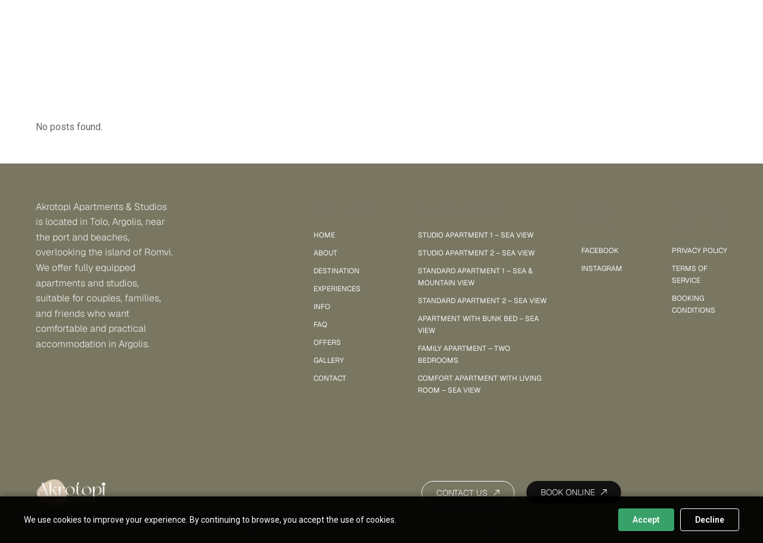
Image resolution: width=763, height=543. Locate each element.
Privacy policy (699, 250)
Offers (327, 342)
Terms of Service (690, 274)
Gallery (500, 19)
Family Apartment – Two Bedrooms (464, 354)
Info (322, 306)
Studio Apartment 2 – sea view (476, 253)
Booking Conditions (693, 304)
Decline (709, 520)
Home (324, 235)
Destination (336, 271)
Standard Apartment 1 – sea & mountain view (475, 277)
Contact (330, 378)
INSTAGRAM (601, 268)
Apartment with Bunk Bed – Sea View (478, 324)
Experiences (337, 289)
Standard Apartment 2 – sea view (482, 301)
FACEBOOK (600, 250)
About (325, 253)
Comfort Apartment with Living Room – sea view (479, 384)
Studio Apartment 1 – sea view (476, 235)
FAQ (320, 324)
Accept (646, 520)
